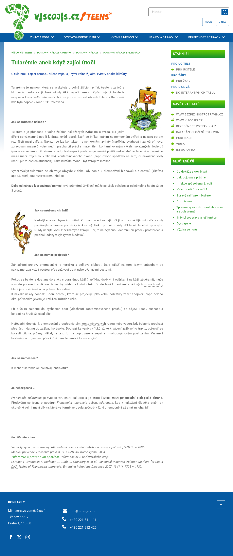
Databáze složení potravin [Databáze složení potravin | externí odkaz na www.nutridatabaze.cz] (197, 132)
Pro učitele (185, 69)
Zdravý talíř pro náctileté (194, 195)
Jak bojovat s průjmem (192, 177)
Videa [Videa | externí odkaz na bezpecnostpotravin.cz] (180, 143)
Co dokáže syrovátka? (192, 171)
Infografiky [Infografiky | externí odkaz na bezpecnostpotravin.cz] (186, 149)
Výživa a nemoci (124, 37)
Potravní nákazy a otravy (54, 52)
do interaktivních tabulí (196, 92)
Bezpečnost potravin (206, 37)
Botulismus (184, 201)
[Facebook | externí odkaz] (11, 537)
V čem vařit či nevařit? (192, 189)
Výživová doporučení (82, 37)
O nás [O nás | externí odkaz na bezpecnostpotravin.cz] (222, 21)
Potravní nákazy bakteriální (122, 52)
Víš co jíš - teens (21, 52)
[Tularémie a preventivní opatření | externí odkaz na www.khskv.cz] (35, 457)
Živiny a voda (42, 37)
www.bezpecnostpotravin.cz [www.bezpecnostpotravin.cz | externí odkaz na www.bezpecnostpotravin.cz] (199, 114)
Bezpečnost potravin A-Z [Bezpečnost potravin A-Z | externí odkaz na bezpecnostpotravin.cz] (196, 126)
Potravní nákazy (87, 52)
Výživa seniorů (187, 229)
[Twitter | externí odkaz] (19, 537)
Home (208, 21)
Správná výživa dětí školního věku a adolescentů (199, 209)
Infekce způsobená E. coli (194, 183)
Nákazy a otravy (163, 37)
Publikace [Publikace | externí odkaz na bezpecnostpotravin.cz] (184, 138)
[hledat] (188, 11)
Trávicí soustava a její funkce (197, 217)
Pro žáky (183, 81)
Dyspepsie (184, 223)
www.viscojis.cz (189, 120)
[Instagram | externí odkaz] (28, 537)
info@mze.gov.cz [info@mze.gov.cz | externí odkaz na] (79, 511)
